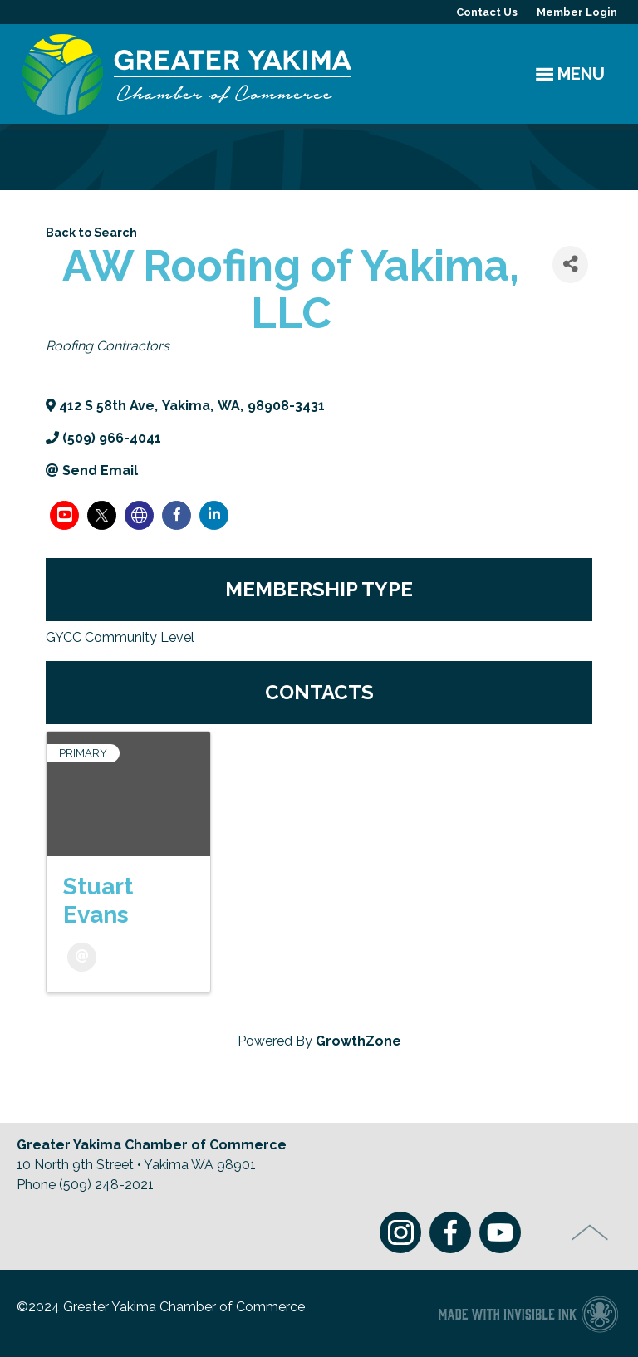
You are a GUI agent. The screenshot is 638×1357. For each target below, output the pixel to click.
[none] (139, 515)
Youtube (500, 1232)
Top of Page (590, 1232)
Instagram (400, 1232)
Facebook (450, 1232)
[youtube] (64, 515)
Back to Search (91, 232)
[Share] (570, 264)
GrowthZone (358, 1041)
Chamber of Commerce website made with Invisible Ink (527, 1313)
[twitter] (101, 515)
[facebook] (176, 515)
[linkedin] (213, 515)
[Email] (81, 957)
